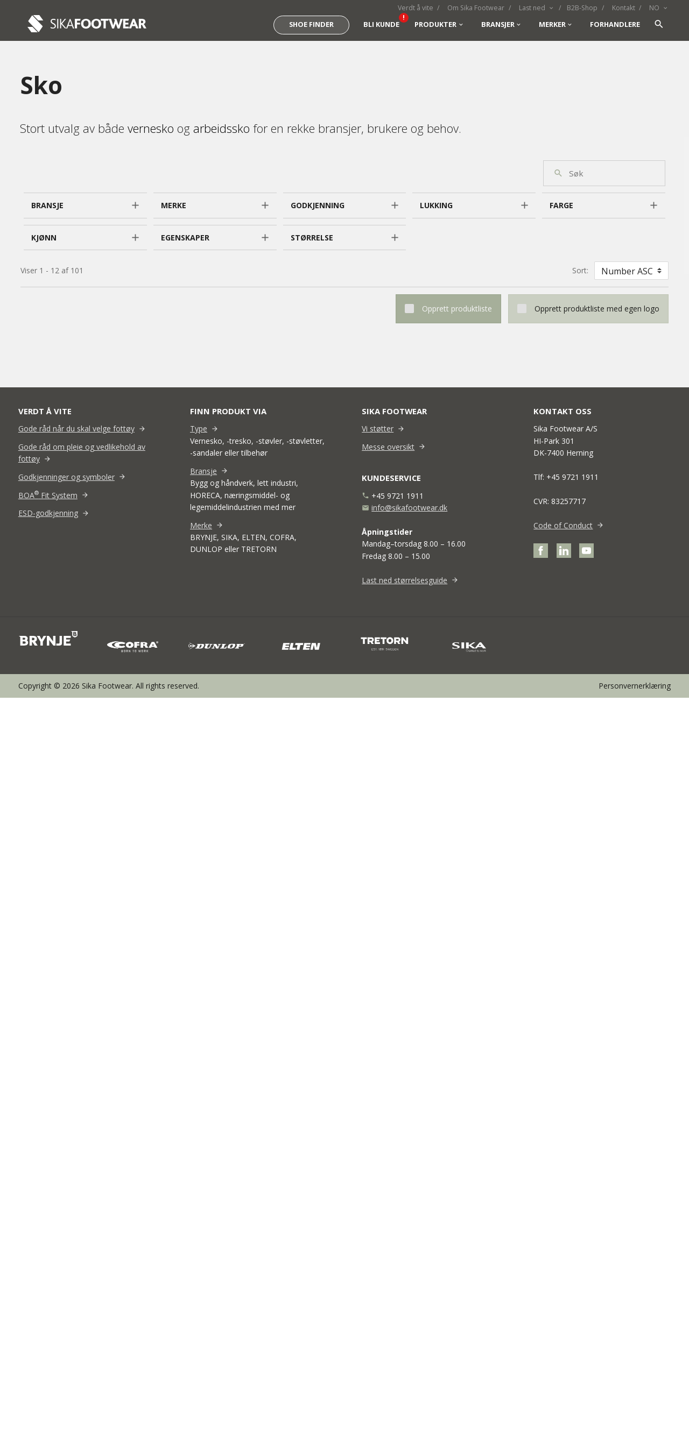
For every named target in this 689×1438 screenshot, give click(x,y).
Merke (201, 525)
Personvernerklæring (635, 686)
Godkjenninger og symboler (66, 477)
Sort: (580, 270)
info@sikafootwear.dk (409, 507)
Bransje (203, 471)
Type (198, 428)
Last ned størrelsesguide (404, 580)
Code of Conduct (563, 525)
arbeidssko (221, 128)
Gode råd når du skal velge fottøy (76, 428)
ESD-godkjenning (48, 513)
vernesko (151, 128)
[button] (85, 205)
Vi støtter (377, 428)
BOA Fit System (48, 495)
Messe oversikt (388, 447)
